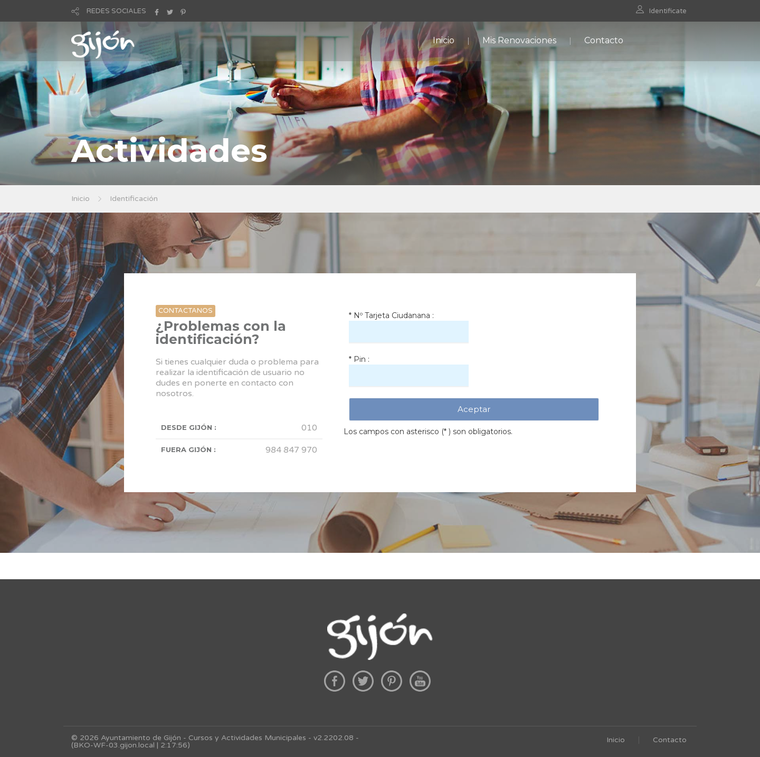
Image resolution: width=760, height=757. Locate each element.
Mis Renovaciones (519, 40)
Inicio (443, 40)
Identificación (134, 198)
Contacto (603, 40)
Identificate (668, 11)
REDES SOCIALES (116, 11)
